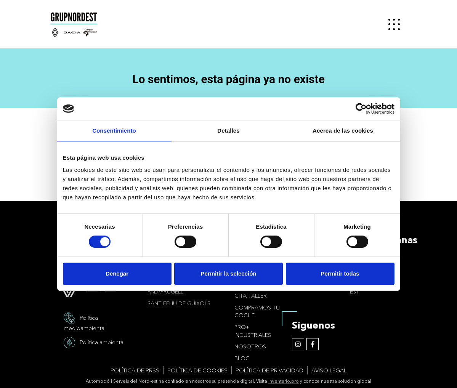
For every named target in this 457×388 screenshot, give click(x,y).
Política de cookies (197, 370)
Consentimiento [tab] (114, 130)
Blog (242, 358)
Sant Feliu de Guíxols (179, 303)
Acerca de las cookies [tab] (343, 130)
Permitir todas (340, 273)
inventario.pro (283, 381)
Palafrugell (165, 291)
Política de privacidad (269, 370)
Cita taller (250, 295)
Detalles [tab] (228, 130)
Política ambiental (102, 341)
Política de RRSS (135, 370)
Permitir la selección (229, 273)
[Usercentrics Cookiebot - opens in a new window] (361, 108)
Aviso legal (328, 370)
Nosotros (250, 346)
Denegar (117, 273)
